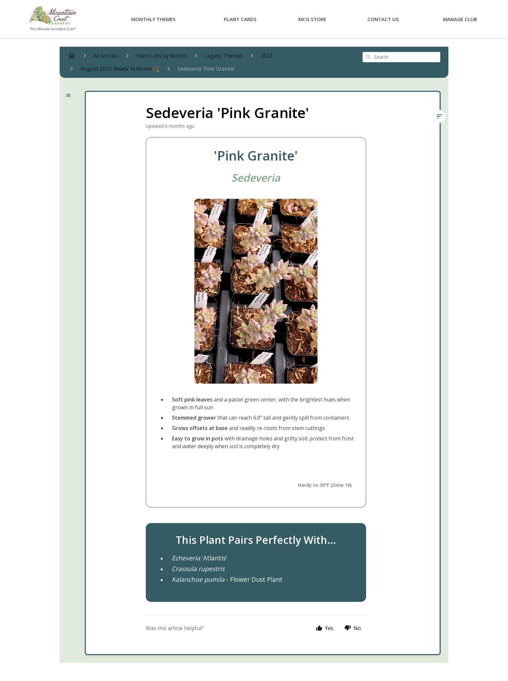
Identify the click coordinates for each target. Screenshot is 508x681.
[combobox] (401, 57)
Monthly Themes (153, 19)
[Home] (71, 56)
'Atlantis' (199, 558)
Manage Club (460, 19)
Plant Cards (240, 19)
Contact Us (383, 19)
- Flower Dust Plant (227, 579)
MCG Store (312, 19)
